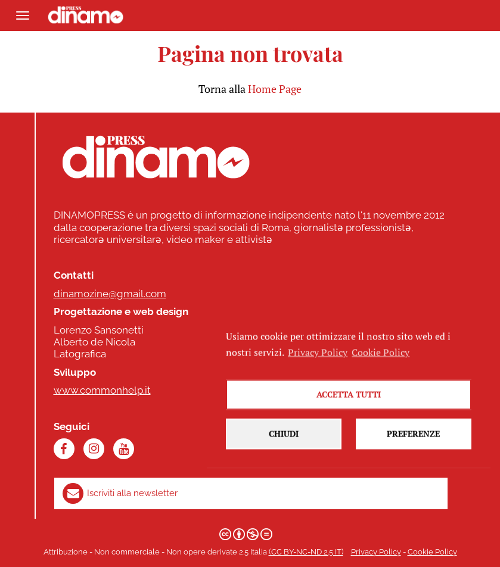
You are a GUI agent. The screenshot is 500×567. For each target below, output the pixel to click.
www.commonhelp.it (102, 390)
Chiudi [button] (284, 442)
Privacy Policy (376, 551)
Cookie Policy (432, 551)
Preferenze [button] (413, 442)
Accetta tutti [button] (348, 403)
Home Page (275, 89)
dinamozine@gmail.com (110, 294)
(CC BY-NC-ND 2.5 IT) (306, 551)
